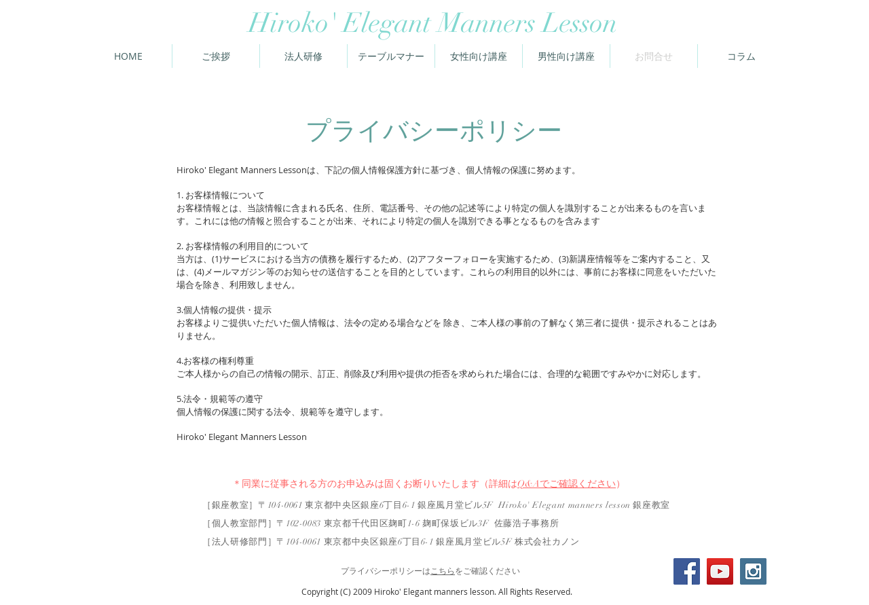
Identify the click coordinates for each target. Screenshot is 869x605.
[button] (741, 56)
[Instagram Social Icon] (753, 571)
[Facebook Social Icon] (686, 571)
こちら (442, 571)
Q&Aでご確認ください (566, 484)
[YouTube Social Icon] (720, 571)
